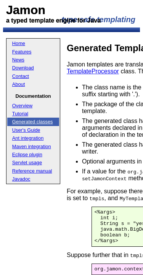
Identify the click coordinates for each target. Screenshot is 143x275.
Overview (22, 105)
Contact (20, 76)
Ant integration (28, 138)
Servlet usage (27, 162)
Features (22, 52)
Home (18, 43)
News (18, 60)
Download (23, 68)
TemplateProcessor (93, 71)
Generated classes (32, 122)
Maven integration (31, 146)
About (18, 84)
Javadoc (21, 179)
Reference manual (32, 171)
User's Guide (26, 130)
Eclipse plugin (27, 154)
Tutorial (20, 113)
